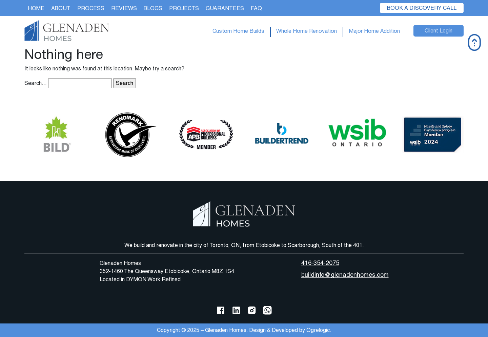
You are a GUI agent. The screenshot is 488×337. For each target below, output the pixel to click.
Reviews (124, 8)
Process (90, 8)
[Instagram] (252, 310)
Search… (35, 83)
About (60, 8)
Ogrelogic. (318, 330)
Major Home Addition (374, 31)
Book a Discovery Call (421, 8)
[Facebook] (221, 310)
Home (36, 8)
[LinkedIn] (236, 310)
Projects (184, 8)
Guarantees (225, 8)
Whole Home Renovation (306, 31)
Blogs (153, 8)
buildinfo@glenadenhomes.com (345, 274)
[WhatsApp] (267, 310)
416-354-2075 (320, 262)
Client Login (438, 30)
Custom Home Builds (238, 31)
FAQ (256, 8)
